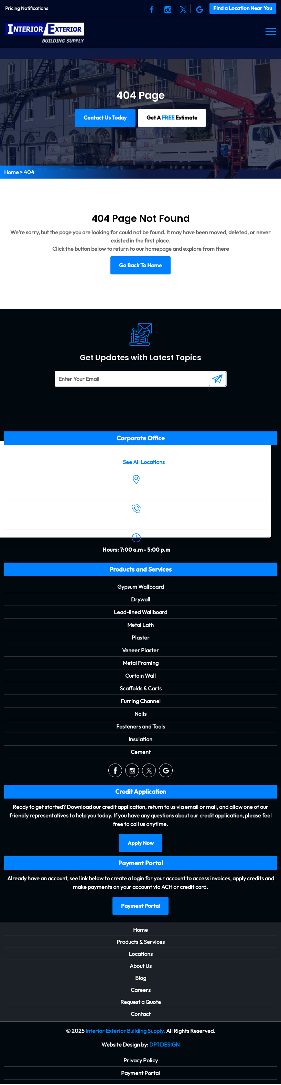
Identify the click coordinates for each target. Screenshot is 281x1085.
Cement (141, 752)
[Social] (151, 8)
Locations (141, 954)
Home (11, 171)
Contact (141, 1014)
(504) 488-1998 (136, 520)
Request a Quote (140, 1002)
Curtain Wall (140, 676)
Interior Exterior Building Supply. (125, 1031)
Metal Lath (140, 625)
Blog (140, 978)
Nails (140, 714)
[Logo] (44, 31)
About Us (141, 966)
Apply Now (140, 843)
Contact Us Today (104, 117)
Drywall (140, 599)
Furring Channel (141, 701)
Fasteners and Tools (140, 726)
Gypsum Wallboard (140, 587)
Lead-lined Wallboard (140, 612)
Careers (141, 990)
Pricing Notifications (26, 8)
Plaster (141, 637)
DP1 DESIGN (164, 1045)
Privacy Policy (140, 1061)
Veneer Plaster (140, 650)
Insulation (140, 739)
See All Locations (144, 462)
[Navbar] (271, 31)
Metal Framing (141, 663)
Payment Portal (140, 906)
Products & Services (141, 942)
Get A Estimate (172, 117)
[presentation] (95, 400)
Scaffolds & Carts (141, 688)
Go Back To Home (140, 265)
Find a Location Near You (242, 8)
